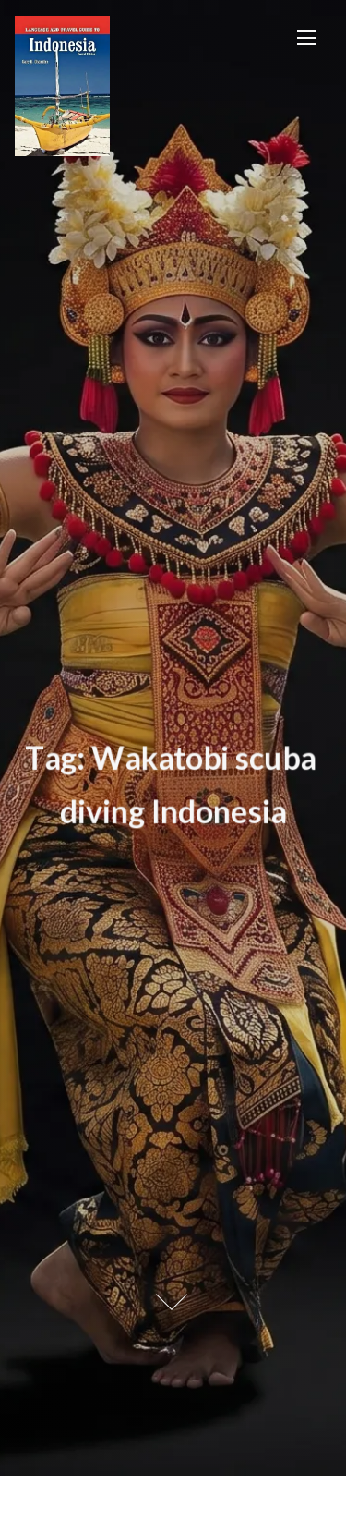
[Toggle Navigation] (306, 37)
